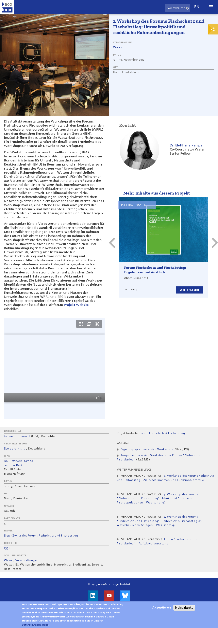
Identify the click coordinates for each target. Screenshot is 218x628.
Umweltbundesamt (17, 436)
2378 (7, 548)
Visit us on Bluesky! (125, 595)
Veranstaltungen (27, 560)
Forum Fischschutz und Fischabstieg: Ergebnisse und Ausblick (155, 269)
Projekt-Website (76, 305)
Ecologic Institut (15, 448)
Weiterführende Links (134, 469)
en (196, 7)
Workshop (120, 47)
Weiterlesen (188, 289)
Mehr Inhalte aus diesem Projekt (156, 193)
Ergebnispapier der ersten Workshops (146, 449)
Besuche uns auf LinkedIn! (93, 595)
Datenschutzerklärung (35, 625)
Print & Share (213, 29)
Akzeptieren (161, 607)
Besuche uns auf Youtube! (109, 595)
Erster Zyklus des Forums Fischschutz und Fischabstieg (41, 535)
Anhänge (124, 443)
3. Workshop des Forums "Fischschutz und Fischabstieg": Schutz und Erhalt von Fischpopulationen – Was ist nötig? (157, 498)
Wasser (9, 560)
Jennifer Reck (13, 465)
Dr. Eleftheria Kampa (18, 461)
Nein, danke (184, 607)
